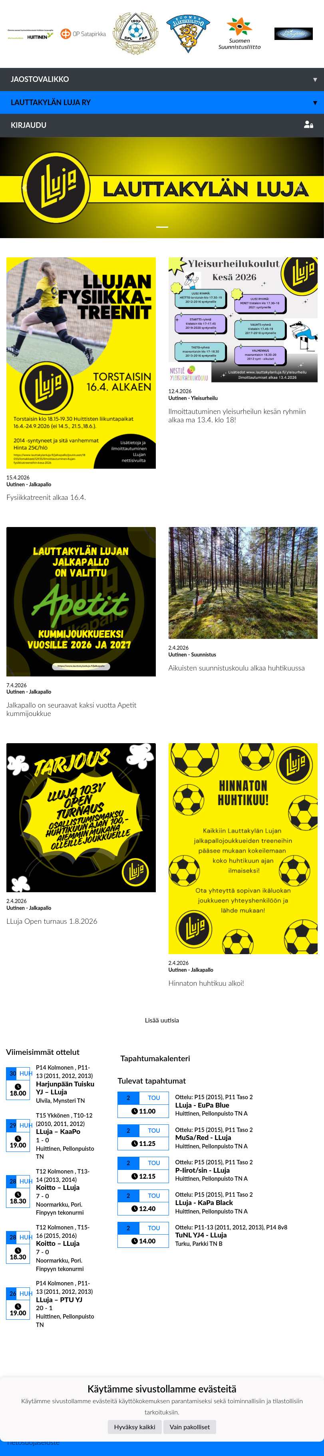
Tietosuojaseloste (33, 1442)
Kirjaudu (162, 125)
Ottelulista (25, 1342)
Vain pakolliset (190, 1426)
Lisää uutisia (162, 1020)
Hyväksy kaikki (134, 1426)
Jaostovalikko (167, 79)
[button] (24, 187)
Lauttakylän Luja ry (167, 102)
